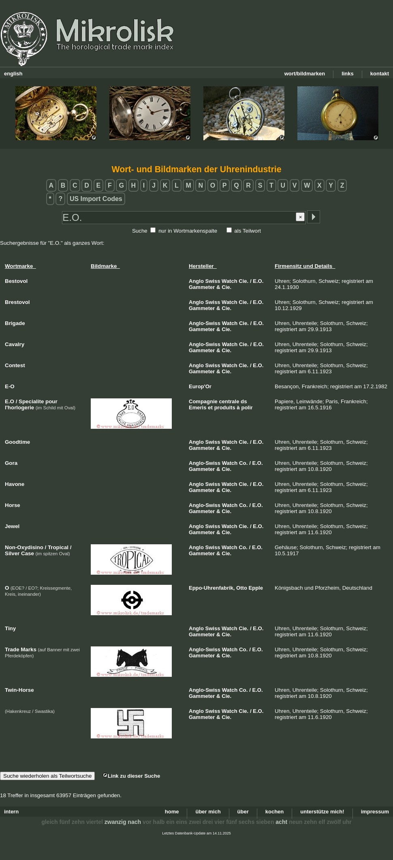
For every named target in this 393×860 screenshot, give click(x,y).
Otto (241, 588)
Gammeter (202, 287)
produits (224, 407)
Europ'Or (200, 386)
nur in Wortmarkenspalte (187, 231)
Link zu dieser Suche (131, 776)
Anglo (196, 281)
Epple (256, 588)
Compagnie (203, 401)
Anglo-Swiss (204, 323)
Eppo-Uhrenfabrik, (212, 588)
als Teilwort (247, 231)
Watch (229, 281)
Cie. (243, 281)
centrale (229, 401)
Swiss (212, 281)
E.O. (258, 281)
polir (246, 407)
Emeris (197, 407)
